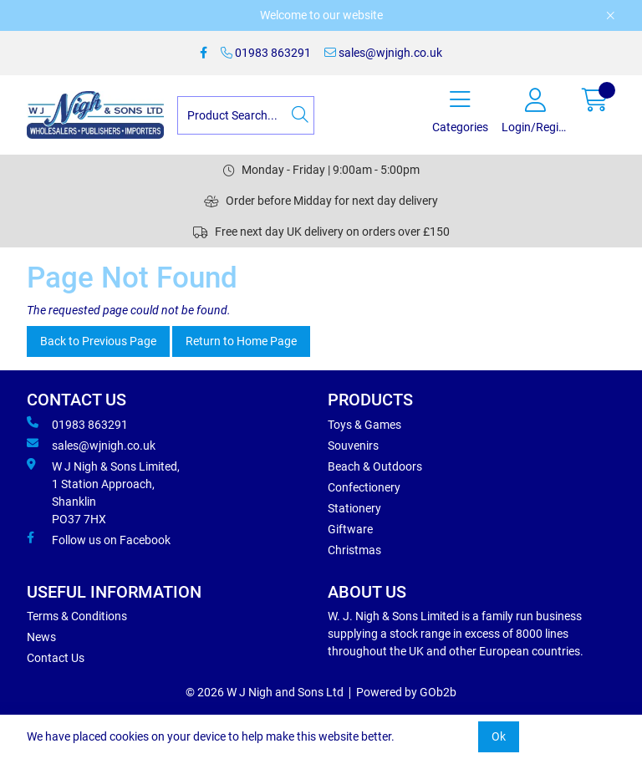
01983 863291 (266, 52)
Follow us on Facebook (99, 539)
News (41, 637)
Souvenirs (353, 445)
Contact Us (55, 658)
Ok (499, 736)
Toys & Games (364, 424)
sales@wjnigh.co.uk (383, 52)
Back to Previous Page (98, 341)
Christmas (354, 550)
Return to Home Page (241, 341)
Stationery (354, 508)
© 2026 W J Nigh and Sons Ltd (265, 692)
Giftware (350, 529)
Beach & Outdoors (375, 466)
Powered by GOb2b (406, 692)
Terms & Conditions (77, 616)
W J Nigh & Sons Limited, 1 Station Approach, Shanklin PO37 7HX (103, 492)
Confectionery (364, 487)
